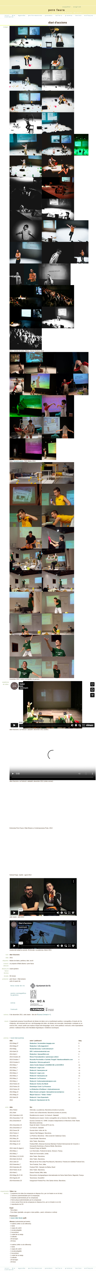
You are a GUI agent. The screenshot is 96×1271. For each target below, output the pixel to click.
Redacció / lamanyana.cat (38, 1070)
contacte (10, 17)
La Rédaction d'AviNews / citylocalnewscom (45, 1089)
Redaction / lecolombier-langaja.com (42, 1043)
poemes (49, 15)
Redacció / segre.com (37, 1067)
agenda (22, 15)
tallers (59, 15)
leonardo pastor (18, 461)
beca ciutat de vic (17, 985)
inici (7, 15)
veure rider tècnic (17, 1218)
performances (35, 15)
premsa (69, 15)
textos (79, 15)
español (67, 7)
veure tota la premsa (17, 1038)
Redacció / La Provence (38, 1078)
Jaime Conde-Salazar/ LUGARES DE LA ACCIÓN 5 (47, 1065)
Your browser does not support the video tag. (53, 756)
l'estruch (13, 1009)
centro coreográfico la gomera (18, 994)
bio (14, 15)
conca (12, 1003)
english (77, 7)
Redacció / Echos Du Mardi (39, 1084)
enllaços (89, 15)
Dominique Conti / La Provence (40, 1086)
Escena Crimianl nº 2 (44, 1014)
